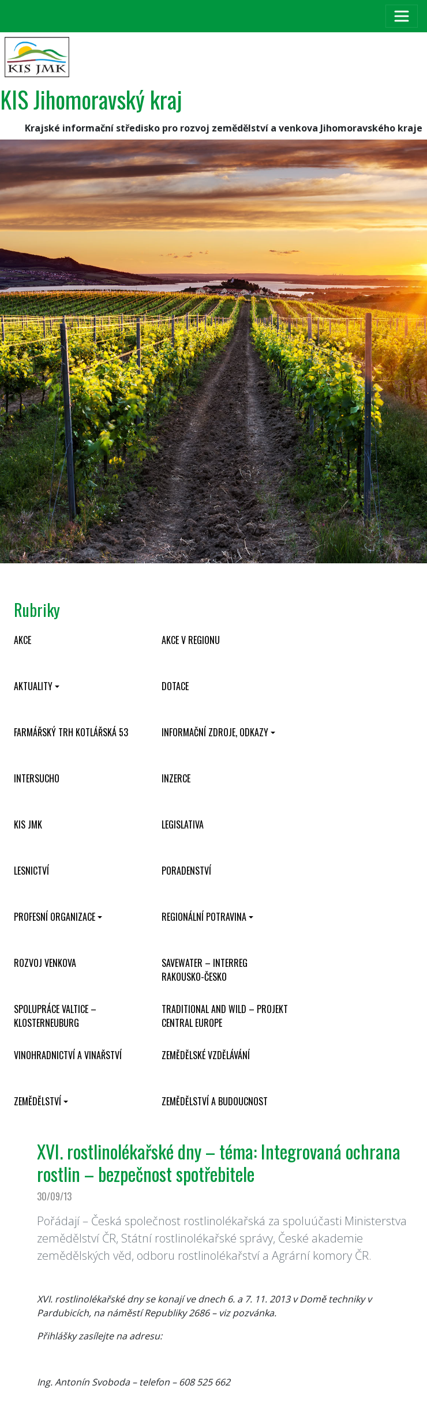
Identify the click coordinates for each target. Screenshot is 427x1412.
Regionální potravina (204, 917)
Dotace (175, 686)
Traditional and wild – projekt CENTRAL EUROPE (225, 1016)
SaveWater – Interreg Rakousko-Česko (205, 970)
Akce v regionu (191, 640)
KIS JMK (28, 824)
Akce (22, 640)
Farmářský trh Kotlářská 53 (71, 732)
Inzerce (176, 778)
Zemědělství (37, 1101)
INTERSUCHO (36, 778)
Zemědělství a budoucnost (215, 1101)
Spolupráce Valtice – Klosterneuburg (55, 1016)
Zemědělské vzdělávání (206, 1055)
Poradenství (186, 871)
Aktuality (33, 686)
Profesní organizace (54, 917)
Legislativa (183, 824)
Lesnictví (31, 871)
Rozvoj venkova (45, 963)
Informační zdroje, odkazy (215, 732)
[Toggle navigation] (401, 16)
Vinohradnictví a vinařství (68, 1055)
